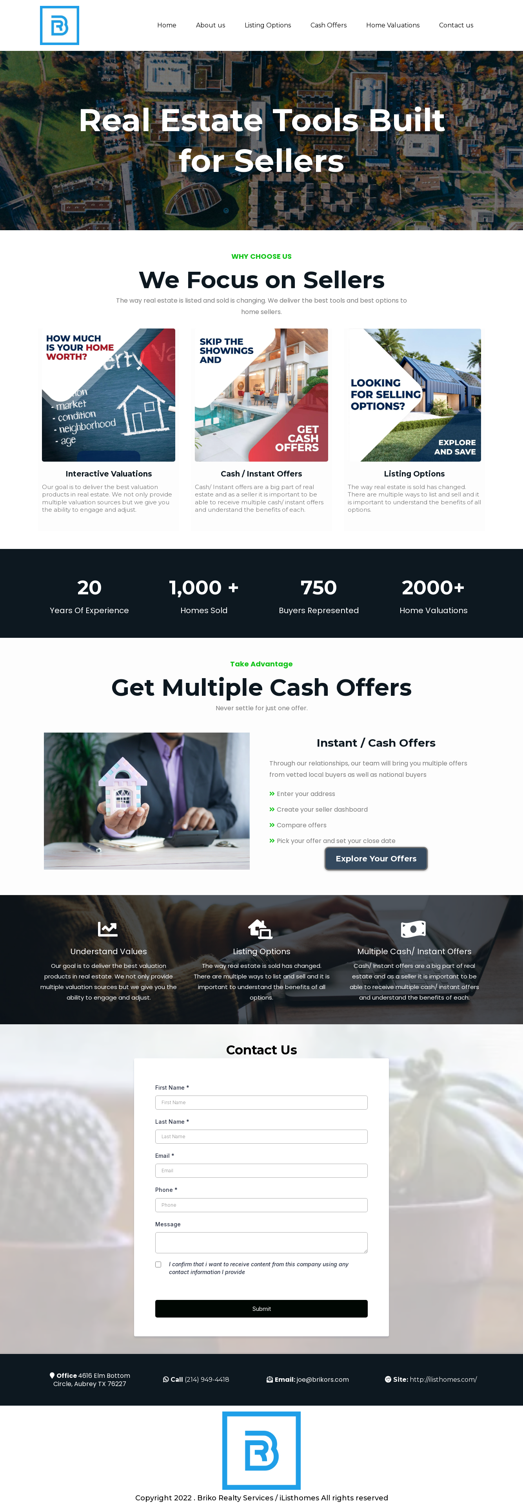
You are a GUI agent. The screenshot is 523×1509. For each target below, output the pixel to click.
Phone (166, 1189)
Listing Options (268, 25)
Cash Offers (329, 25)
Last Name (172, 1121)
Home (166, 25)
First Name (172, 1087)
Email (164, 1155)
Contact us (456, 25)
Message (168, 1224)
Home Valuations (392, 25)
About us (210, 25)
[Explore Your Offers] (376, 858)
